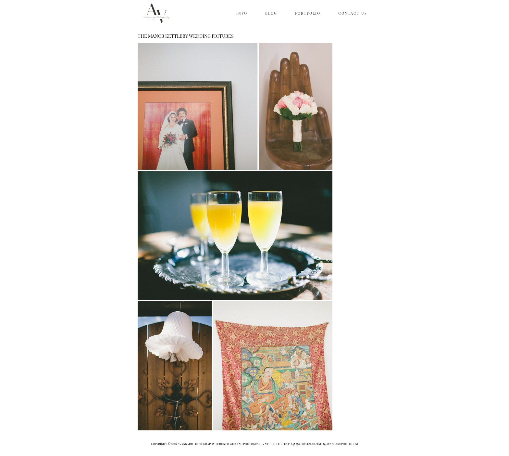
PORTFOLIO (307, 13)
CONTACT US (352, 13)
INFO (241, 13)
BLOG (271, 13)
